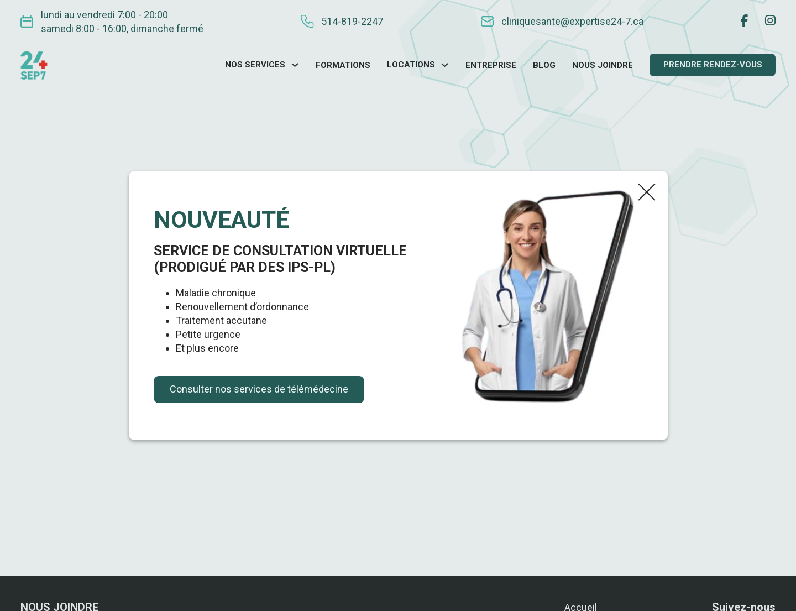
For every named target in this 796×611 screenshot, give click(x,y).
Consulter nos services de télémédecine (259, 389)
